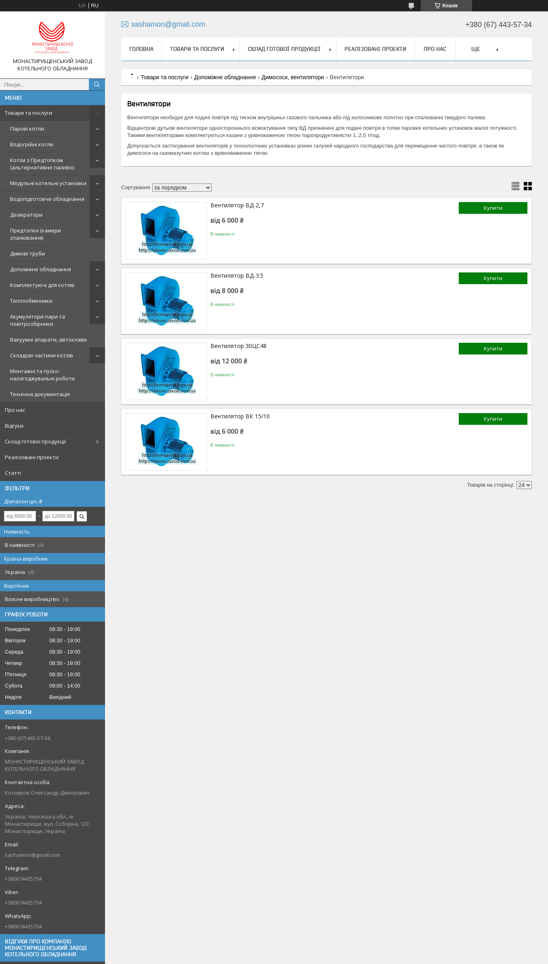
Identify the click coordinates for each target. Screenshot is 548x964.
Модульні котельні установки (48, 183)
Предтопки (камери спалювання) (35, 234)
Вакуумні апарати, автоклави (48, 339)
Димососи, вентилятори (293, 77)
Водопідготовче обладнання (47, 199)
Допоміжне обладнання (40, 269)
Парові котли (27, 128)
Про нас (15, 409)
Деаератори (26, 214)
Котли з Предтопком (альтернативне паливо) (42, 163)
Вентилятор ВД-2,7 (237, 205)
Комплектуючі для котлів (42, 285)
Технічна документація (40, 394)
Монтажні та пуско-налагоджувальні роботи (42, 374)
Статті (13, 473)
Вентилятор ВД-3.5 (236, 275)
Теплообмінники (31, 300)
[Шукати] (97, 84)
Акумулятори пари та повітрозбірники (37, 320)
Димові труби (27, 253)
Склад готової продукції (35, 441)
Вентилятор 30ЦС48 (238, 346)
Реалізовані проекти (32, 457)
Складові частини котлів (41, 355)
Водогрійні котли (31, 144)
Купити (493, 207)
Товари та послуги (28, 112)
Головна (141, 49)
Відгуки (14, 425)
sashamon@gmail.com (32, 855)
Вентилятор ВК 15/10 (240, 416)
